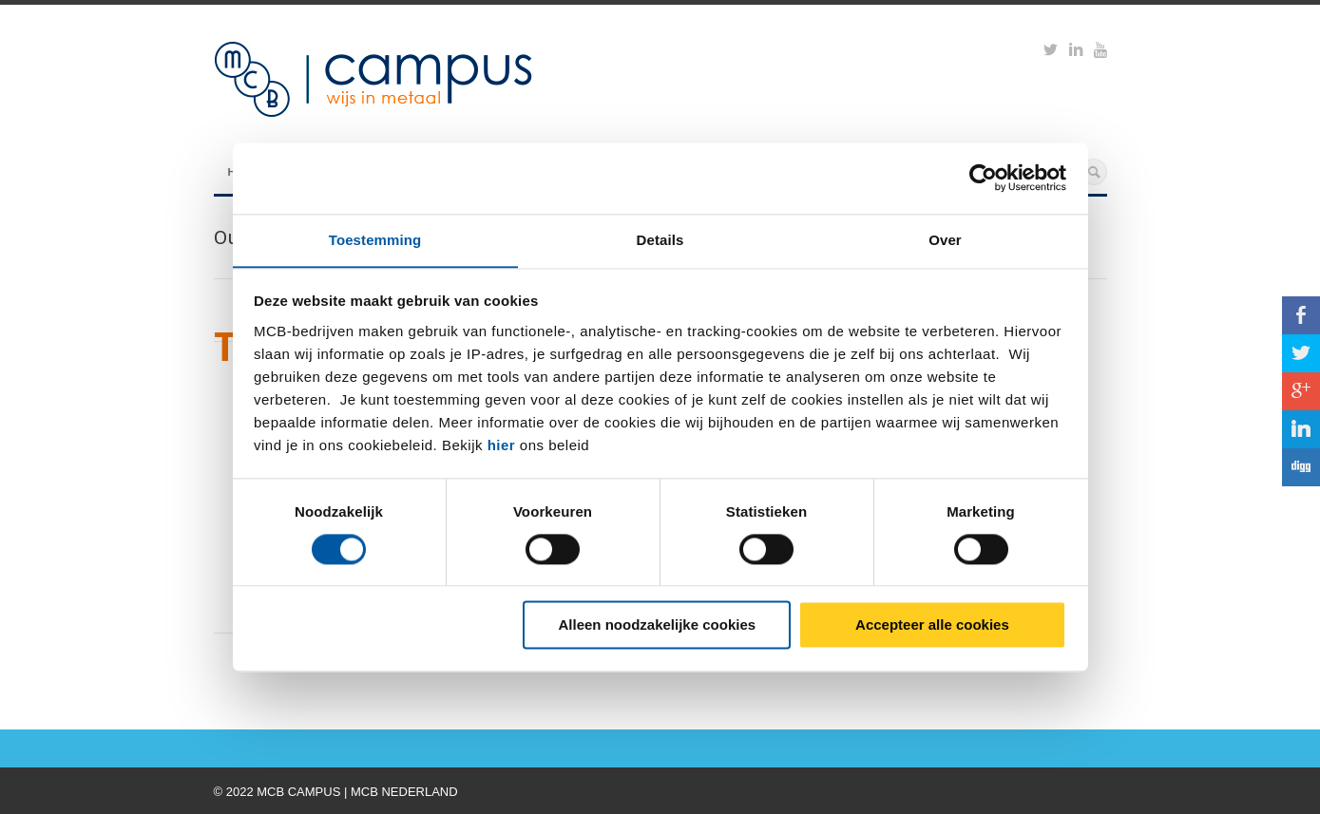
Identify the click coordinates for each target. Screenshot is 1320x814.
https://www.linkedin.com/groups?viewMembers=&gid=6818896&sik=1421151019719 (1075, 52)
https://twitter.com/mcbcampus (1050, 52)
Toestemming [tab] (375, 239)
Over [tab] (945, 239)
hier (502, 445)
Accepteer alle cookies (932, 625)
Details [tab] (660, 239)
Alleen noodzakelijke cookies (657, 625)
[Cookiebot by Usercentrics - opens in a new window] (983, 177)
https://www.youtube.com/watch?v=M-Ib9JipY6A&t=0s (1100, 52)
